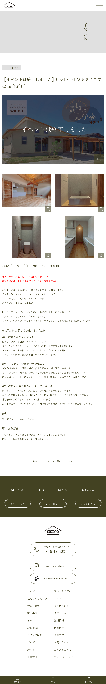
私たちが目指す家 (37, 598)
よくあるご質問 (62, 650)
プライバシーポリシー (66, 657)
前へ (34, 461)
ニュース (59, 598)
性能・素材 (33, 606)
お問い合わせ (61, 642)
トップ (31, 591)
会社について (61, 606)
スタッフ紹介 (34, 635)
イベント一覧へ (53, 461)
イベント (32, 620)
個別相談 (59, 628)
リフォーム (60, 613)
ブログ (31, 642)
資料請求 (59, 635)
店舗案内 (32, 650)
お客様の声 (33, 628)
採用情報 (59, 620)
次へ (71, 461)
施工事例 (32, 613)
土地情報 (32, 657)
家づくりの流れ (62, 591)
